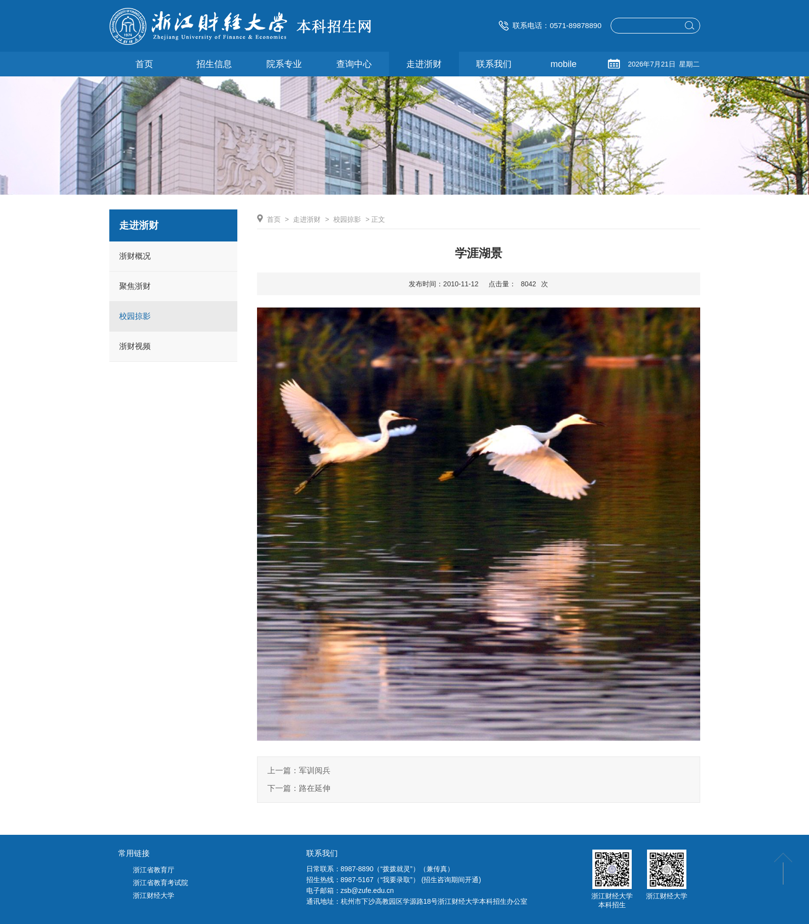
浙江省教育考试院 (160, 883)
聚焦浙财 (135, 286)
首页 (274, 219)
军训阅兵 (314, 770)
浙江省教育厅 (153, 870)
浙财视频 (135, 346)
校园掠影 (135, 316)
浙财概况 (135, 256)
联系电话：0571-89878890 (550, 25)
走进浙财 (307, 219)
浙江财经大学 (153, 895)
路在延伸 (314, 788)
